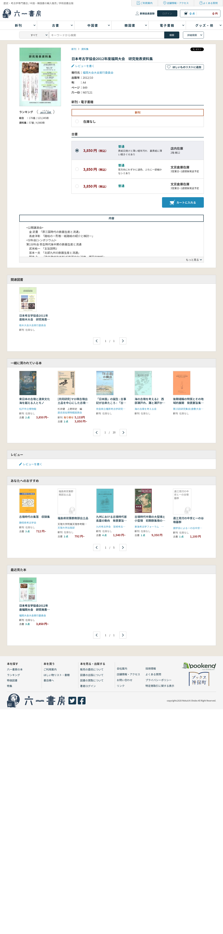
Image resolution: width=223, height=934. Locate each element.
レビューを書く (85, 65)
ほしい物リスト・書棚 (57, 675)
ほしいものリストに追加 (186, 67)
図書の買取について (92, 680)
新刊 (73, 49)
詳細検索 (192, 35)
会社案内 (122, 668)
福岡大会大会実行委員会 (98, 72)
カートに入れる (183, 202)
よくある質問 (210, 3)
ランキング (13, 675)
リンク (121, 686)
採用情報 (150, 668)
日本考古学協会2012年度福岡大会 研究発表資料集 (34, 609)
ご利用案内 (146, 3)
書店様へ (49, 680)
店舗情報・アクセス (178, 3)
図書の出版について (92, 675)
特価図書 (12, 680)
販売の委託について (92, 669)
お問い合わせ (124, 680)
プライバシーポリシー (158, 680)
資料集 (85, 49)
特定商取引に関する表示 (159, 686)
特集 (9, 686)
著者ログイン (88, 686)
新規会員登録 (147, 13)
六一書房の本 (15, 669)
